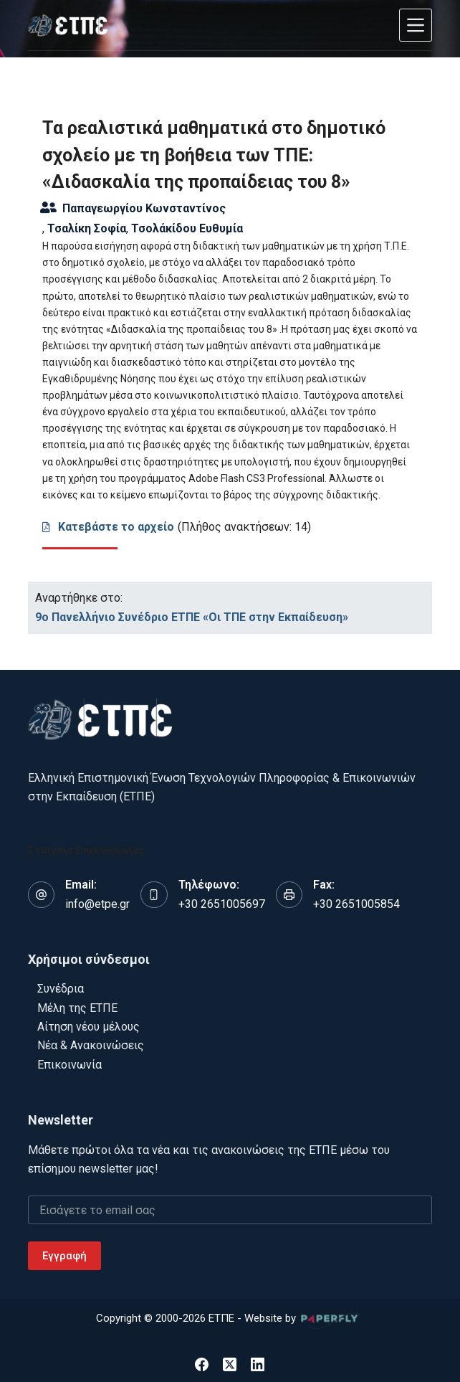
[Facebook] (202, 1364)
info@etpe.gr (97, 904)
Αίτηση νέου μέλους (88, 1026)
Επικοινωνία (69, 1064)
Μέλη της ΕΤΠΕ (77, 1008)
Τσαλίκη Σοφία (86, 228)
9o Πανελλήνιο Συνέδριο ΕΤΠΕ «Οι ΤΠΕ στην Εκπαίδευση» (191, 617)
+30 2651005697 (221, 904)
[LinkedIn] (257, 1364)
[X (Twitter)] (229, 1364)
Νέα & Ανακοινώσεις (90, 1045)
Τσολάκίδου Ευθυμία (187, 228)
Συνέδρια (60, 988)
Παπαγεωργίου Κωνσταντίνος (144, 208)
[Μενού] (415, 25)
